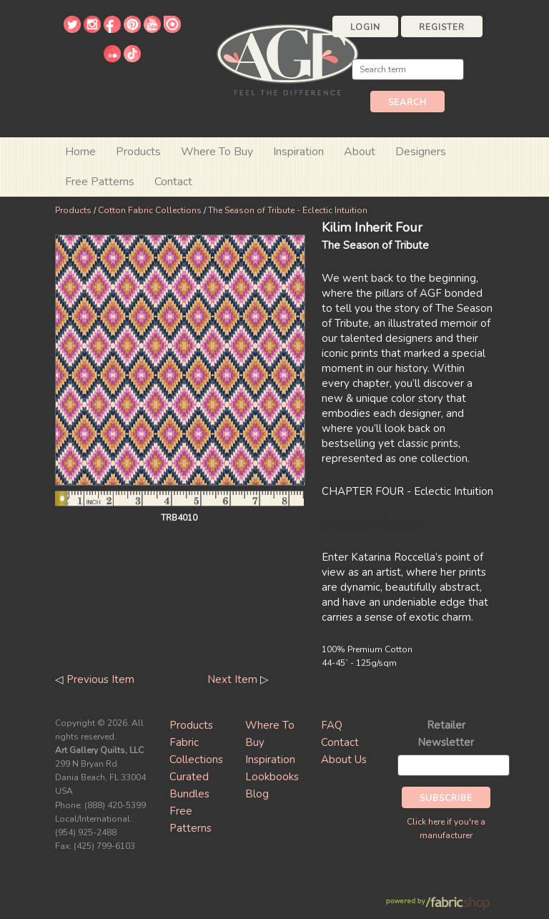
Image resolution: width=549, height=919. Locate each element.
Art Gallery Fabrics (287, 58)
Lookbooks (272, 777)
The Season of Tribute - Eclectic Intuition (287, 210)
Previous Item (100, 679)
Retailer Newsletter (445, 734)
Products (73, 210)
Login (365, 27)
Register (442, 27)
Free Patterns (99, 182)
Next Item (232, 679)
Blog (257, 794)
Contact (173, 182)
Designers (420, 151)
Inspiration (298, 151)
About (359, 151)
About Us (344, 759)
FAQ (331, 725)
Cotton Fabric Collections (150, 210)
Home (80, 151)
